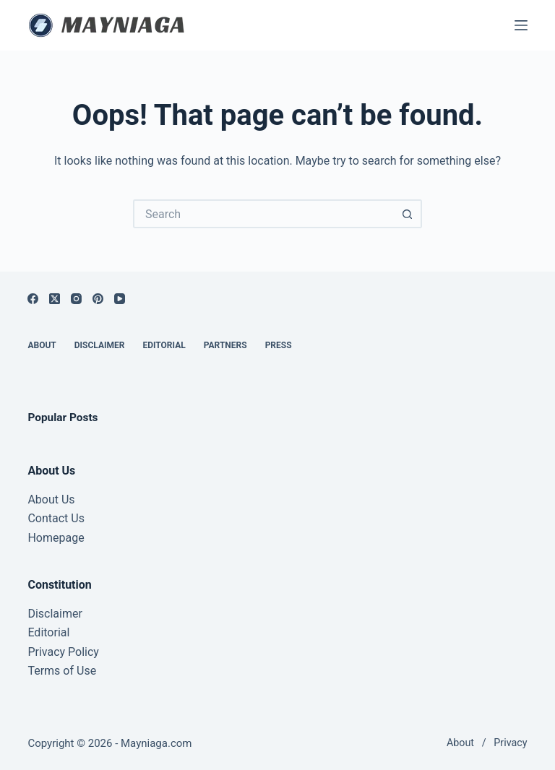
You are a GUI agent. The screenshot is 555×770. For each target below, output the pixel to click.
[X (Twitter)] (54, 298)
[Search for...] (263, 213)
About (460, 743)
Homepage (55, 538)
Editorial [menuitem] (163, 345)
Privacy (510, 743)
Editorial (48, 632)
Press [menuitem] (278, 345)
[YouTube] (119, 298)
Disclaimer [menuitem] (99, 345)
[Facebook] (32, 298)
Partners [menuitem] (225, 345)
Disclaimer (54, 613)
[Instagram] (76, 298)
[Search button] (407, 213)
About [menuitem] (41, 345)
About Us (50, 499)
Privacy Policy (63, 652)
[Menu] (521, 25)
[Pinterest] (97, 298)
